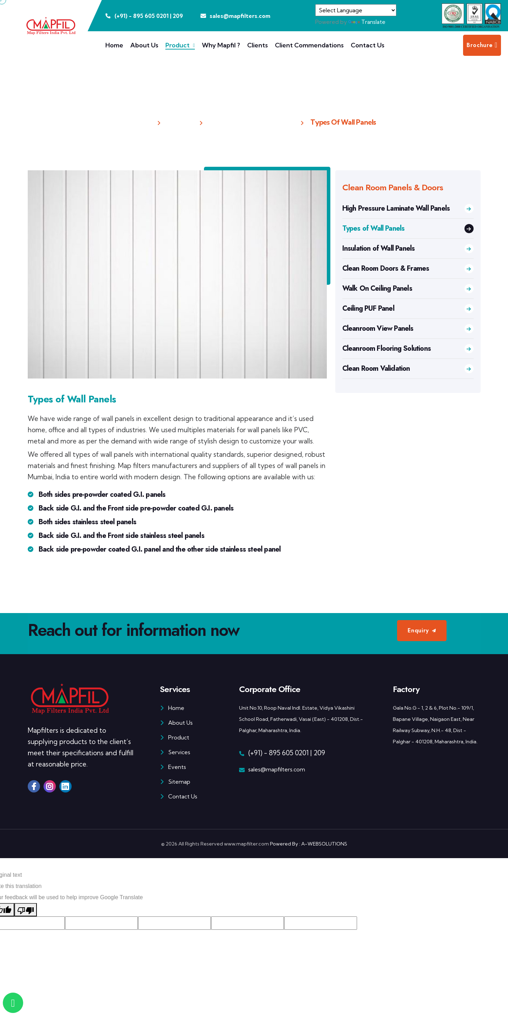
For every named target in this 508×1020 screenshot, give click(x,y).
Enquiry (418, 630)
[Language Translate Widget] (355, 10)
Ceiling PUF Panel (408, 308)
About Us (144, 45)
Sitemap (175, 781)
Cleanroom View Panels (408, 328)
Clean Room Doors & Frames (408, 268)
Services (175, 752)
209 (178, 15)
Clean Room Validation (408, 368)
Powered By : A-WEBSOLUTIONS (308, 844)
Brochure (482, 45)
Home (114, 45)
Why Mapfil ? (221, 45)
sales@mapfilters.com (276, 769)
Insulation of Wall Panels (408, 248)
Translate (366, 21)
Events (173, 766)
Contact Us (367, 45)
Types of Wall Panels (408, 228)
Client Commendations (309, 45)
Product (177, 45)
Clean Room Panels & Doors (251, 122)
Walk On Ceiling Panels (408, 288)
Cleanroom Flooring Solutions (408, 348)
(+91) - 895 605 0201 (278, 753)
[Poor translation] (25, 909)
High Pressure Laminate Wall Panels (408, 208)
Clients (257, 45)
